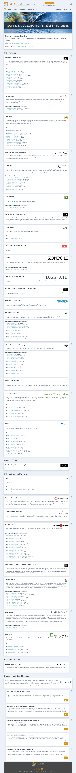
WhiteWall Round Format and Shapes (15, 650)
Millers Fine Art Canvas (12, 358)
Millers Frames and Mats (12, 361)
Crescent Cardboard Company (48, 685)
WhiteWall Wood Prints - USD (13, 652)
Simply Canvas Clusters (12, 407)
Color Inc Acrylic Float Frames (14, 177)
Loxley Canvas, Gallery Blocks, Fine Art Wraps (17, 594)
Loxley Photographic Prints (13, 602)
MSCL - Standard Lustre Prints (14, 336)
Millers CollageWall (11, 357)
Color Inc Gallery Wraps (12, 186)
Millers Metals (10, 367)
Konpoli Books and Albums (13, 269)
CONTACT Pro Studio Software (25, 771)
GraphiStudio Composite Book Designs (16, 543)
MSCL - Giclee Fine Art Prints (13, 332)
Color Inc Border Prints (12, 182)
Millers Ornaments (11, 370)
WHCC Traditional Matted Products (15, 451)
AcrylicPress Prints (11, 109)
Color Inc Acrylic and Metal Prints (14, 179)
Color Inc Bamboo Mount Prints (14, 180)
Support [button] (65, 9)
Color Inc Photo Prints (12, 189)
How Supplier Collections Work (21, 43)
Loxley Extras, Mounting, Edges (14, 597)
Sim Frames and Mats (12, 627)
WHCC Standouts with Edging (14, 450)
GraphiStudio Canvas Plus (13, 538)
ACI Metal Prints (11, 81)
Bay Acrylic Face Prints (12, 128)
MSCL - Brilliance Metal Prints (14, 324)
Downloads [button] (58, 9)
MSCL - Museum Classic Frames (14, 335)
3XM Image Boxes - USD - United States (16, 491)
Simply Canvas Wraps (12, 409)
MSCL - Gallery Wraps (12, 329)
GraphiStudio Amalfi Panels (13, 537)
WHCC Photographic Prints (13, 447)
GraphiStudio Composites (13, 544)
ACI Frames (10, 77)
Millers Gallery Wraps (12, 363)
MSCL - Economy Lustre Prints (14, 326)
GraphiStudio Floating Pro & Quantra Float (16, 546)
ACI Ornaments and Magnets (13, 83)
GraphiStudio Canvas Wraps (13, 541)
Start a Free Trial (49, 3)
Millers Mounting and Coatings (14, 368)
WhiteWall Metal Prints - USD (13, 647)
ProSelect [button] (7, 9)
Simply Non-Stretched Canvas (14, 416)
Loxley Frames (10, 599)
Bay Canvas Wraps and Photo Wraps (15, 133)
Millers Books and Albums (13, 355)
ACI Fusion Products (11, 78)
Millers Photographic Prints (13, 371)
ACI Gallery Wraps (11, 80)
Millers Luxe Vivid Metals (12, 366)
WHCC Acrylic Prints (11, 434)
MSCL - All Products (11, 323)
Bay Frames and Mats (12, 137)
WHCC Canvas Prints (12, 437)
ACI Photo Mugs (11, 86)
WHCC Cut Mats (11, 438)
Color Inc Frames (11, 185)
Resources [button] (22, 9)
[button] (66, 4)
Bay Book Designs (11, 130)
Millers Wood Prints (11, 373)
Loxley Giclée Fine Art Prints (13, 600)
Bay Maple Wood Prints (12, 139)
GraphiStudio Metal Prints (13, 553)
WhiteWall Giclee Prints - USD (14, 646)
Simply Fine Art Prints (12, 411)
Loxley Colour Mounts (12, 596)
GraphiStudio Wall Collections (13, 557)
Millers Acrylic (10, 354)
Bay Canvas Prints (11, 131)
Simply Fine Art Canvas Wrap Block (15, 410)
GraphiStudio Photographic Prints (14, 554)
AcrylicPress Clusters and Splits (14, 108)
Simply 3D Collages (11, 406)
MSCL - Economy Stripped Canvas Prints (16, 327)
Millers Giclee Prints (11, 364)
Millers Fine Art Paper (12, 360)
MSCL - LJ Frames (11, 333)
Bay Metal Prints (11, 140)
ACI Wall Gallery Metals (12, 89)
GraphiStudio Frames (12, 548)
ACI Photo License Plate (12, 84)
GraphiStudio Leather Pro (13, 550)
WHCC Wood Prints (11, 453)
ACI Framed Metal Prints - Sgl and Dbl (15, 75)
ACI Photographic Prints (12, 87)
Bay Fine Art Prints (11, 136)
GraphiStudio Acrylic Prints (13, 535)
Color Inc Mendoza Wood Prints (14, 188)
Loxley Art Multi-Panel (12, 593)
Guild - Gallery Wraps (12, 238)
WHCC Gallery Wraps (12, 442)
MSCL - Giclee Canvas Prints (13, 330)
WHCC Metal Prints (11, 444)
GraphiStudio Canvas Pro (13, 540)
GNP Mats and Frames (12, 207)
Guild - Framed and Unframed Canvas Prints (17, 236)
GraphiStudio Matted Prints (13, 551)
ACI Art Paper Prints (11, 71)
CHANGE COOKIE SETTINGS (41, 771)
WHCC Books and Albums (13, 435)
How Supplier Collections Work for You (24, 46)
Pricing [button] (15, 9)
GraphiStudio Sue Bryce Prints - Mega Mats (17, 556)
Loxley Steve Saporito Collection (14, 603)
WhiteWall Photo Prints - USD (13, 649)
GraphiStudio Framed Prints (13, 547)
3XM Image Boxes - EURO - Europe (15, 488)
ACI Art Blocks (10, 69)
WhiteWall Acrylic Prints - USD (14, 645)
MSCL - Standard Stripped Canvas (15, 338)
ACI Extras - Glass (11, 74)
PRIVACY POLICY (53, 771)
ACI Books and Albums (12, 72)
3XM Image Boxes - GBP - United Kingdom (16, 489)
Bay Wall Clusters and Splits (13, 145)
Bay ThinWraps (10, 143)
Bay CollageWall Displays (13, 134)
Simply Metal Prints (11, 414)
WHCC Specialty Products (13, 448)
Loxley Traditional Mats (12, 605)
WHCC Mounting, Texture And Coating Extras (17, 445)
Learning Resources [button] (32, 9)
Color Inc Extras (10, 183)
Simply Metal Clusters (12, 413)
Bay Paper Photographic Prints (14, 142)
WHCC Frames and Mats (12, 441)
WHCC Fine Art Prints (12, 440)
